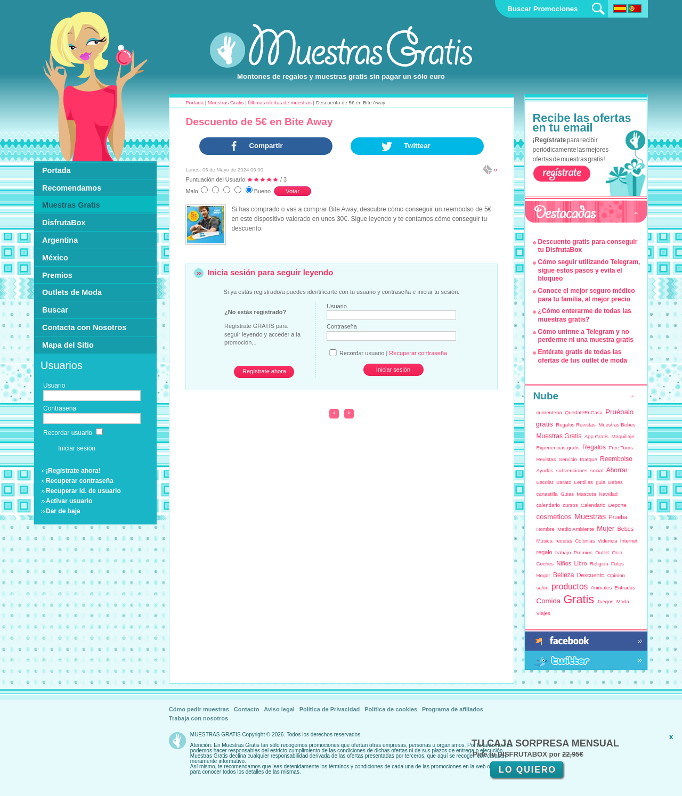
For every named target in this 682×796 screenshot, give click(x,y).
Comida (549, 601)
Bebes (615, 482)
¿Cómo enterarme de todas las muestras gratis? (584, 315)
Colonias (585, 541)
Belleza (563, 575)
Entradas (625, 587)
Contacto (246, 709)
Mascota (586, 494)
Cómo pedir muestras (199, 709)
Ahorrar (617, 470)
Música (545, 541)
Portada (194, 102)
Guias (567, 494)
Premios (583, 552)
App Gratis (596, 436)
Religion (599, 564)
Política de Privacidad (329, 709)
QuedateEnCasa (584, 412)
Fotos (617, 564)
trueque (588, 459)
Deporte (617, 505)
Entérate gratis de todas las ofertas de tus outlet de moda (582, 356)
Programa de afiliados (452, 709)
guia (600, 482)
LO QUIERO (527, 769)
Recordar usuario (73, 433)
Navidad (608, 494)
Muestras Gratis (226, 102)
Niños (563, 563)
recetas (563, 541)
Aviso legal (279, 709)
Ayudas (545, 470)
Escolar (545, 482)
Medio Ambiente (575, 529)
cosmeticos (554, 517)
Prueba (617, 517)
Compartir (266, 146)
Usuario (337, 306)
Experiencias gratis (558, 447)
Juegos (605, 601)
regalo (545, 552)
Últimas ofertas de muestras (279, 102)
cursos (570, 505)
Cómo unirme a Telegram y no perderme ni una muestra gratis (586, 336)
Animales (601, 587)
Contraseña (342, 326)
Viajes (543, 613)
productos (569, 586)
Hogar (543, 575)
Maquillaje (622, 436)
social (597, 470)
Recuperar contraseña (79, 481)
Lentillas (583, 482)
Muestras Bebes (616, 425)
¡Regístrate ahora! (73, 470)
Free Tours (620, 447)
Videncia (608, 541)
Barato (563, 482)
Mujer (605, 528)
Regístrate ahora (264, 371)
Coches (545, 564)
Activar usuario (69, 501)
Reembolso (616, 459)
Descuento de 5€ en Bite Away (258, 121)
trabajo (563, 552)
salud (543, 587)
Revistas (546, 459)
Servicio (568, 459)
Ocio (617, 552)
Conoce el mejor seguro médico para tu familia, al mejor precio (586, 295)
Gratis (578, 599)
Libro (580, 563)
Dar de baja (63, 511)
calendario (548, 505)
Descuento (591, 575)
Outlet (602, 552)
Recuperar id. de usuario (83, 491)
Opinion (616, 575)
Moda (622, 601)
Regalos (594, 447)
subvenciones (572, 470)
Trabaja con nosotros (198, 718)
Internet (629, 541)
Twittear (417, 146)
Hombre (546, 529)
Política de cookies (390, 709)
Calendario (593, 505)
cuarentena (549, 412)
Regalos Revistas (576, 425)
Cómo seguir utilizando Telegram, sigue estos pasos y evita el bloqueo (589, 270)
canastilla (547, 494)
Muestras (590, 516)
